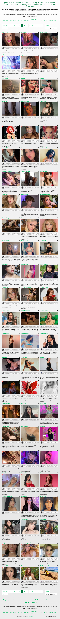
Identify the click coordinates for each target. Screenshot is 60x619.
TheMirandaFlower (45, 194)
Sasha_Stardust (44, 264)
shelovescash (43, 55)
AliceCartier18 (24, 264)
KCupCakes (43, 496)
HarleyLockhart (44, 125)
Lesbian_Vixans (6, 426)
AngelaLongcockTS (26, 218)
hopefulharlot (5, 310)
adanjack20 (5, 543)
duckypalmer (24, 194)
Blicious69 (23, 32)
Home (47, 25)
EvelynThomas (6, 473)
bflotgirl (23, 78)
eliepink (42, 78)
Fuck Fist (20, 20)
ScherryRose (43, 32)
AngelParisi (24, 357)
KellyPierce (43, 218)
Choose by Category (51, 28)
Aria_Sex (23, 403)
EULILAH (42, 357)
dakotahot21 (5, 264)
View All (5, 25)
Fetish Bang (26, 20)
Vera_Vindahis (24, 426)
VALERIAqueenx (25, 310)
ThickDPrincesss (6, 380)
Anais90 (23, 125)
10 (35, 25)
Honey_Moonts (44, 310)
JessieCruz (5, 287)
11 (38, 25)
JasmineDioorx (25, 473)
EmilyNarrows (43, 171)
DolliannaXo (43, 101)
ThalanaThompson (7, 496)
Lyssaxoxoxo (24, 519)
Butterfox (42, 543)
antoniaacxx (43, 519)
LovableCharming (25, 171)
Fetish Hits (31, 616)
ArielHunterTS (24, 240)
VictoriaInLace (24, 147)
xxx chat (35, 602)
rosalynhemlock (44, 147)
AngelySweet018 (25, 380)
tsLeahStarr (5, 450)
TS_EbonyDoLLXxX (45, 565)
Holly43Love (5, 55)
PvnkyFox (4, 519)
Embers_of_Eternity (7, 171)
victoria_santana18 (26, 287)
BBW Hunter (13, 20)
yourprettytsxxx (6, 565)
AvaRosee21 (43, 380)
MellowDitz (5, 194)
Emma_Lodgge (25, 565)
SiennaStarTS (5, 240)
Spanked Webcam (53, 20)
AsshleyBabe (5, 147)
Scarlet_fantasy (25, 333)
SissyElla (4, 101)
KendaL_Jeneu (44, 287)
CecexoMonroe (44, 473)
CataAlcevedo (5, 333)
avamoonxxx (5, 125)
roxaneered (5, 32)
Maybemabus (24, 450)
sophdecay (24, 55)
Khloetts (42, 450)
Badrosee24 (5, 357)
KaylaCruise (43, 403)
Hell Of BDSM (44, 20)
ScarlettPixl (24, 496)
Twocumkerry (5, 218)
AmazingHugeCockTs (26, 543)
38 (3, 28)
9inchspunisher (44, 333)
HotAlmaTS (43, 240)
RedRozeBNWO (25, 101)
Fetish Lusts (5, 20)
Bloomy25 (42, 426)
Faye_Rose (5, 78)
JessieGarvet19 (6, 403)
